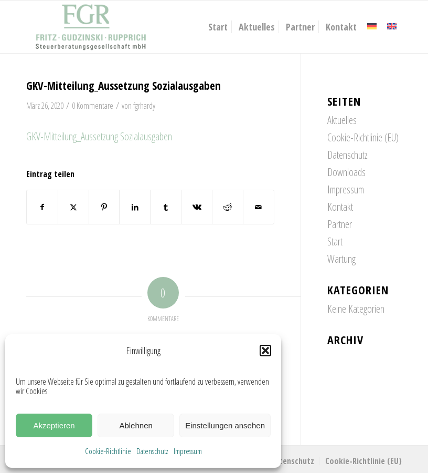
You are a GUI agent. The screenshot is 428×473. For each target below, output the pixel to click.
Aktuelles (342, 120)
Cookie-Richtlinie (108, 451)
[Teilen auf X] (73, 207)
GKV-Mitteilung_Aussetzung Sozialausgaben (99, 136)
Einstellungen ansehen (225, 425)
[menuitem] (218, 27)
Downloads (346, 172)
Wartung (341, 259)
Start (335, 241)
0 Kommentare (92, 105)
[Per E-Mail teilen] (258, 207)
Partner (339, 224)
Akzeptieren (53, 425)
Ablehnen (135, 425)
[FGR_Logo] (90, 27)
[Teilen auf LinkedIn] (135, 207)
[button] (265, 350)
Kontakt (340, 207)
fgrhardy (144, 105)
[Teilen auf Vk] (196, 207)
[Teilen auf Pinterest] (104, 207)
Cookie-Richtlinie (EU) (363, 137)
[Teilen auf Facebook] (42, 207)
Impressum (188, 451)
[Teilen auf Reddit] (227, 207)
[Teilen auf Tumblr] (166, 207)
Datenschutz (152, 451)
